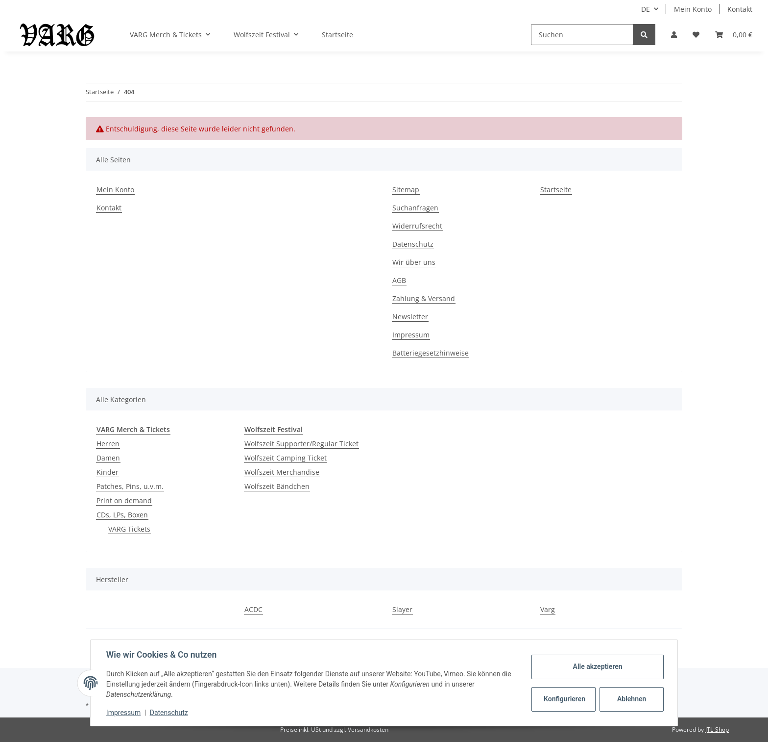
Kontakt (739, 9)
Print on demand (124, 500)
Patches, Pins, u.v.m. (130, 486)
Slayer (402, 609)
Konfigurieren (564, 699)
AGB (399, 280)
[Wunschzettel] (696, 34)
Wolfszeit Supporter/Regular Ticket (301, 443)
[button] (674, 34)
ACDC (253, 609)
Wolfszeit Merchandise (281, 472)
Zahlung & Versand (423, 298)
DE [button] (645, 9)
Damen (108, 457)
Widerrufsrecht (417, 225)
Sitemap (405, 189)
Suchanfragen (415, 207)
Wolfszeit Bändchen (277, 486)
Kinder (107, 472)
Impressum (411, 334)
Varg (547, 609)
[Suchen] (582, 34)
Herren (108, 443)
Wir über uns (413, 262)
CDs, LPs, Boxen (122, 514)
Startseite (337, 34)
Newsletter (410, 316)
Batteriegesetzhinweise (430, 353)
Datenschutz (412, 244)
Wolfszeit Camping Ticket (285, 457)
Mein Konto (693, 9)
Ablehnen (631, 699)
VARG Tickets (129, 529)
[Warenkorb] (733, 34)
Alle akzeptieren (597, 666)
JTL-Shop (717, 729)
